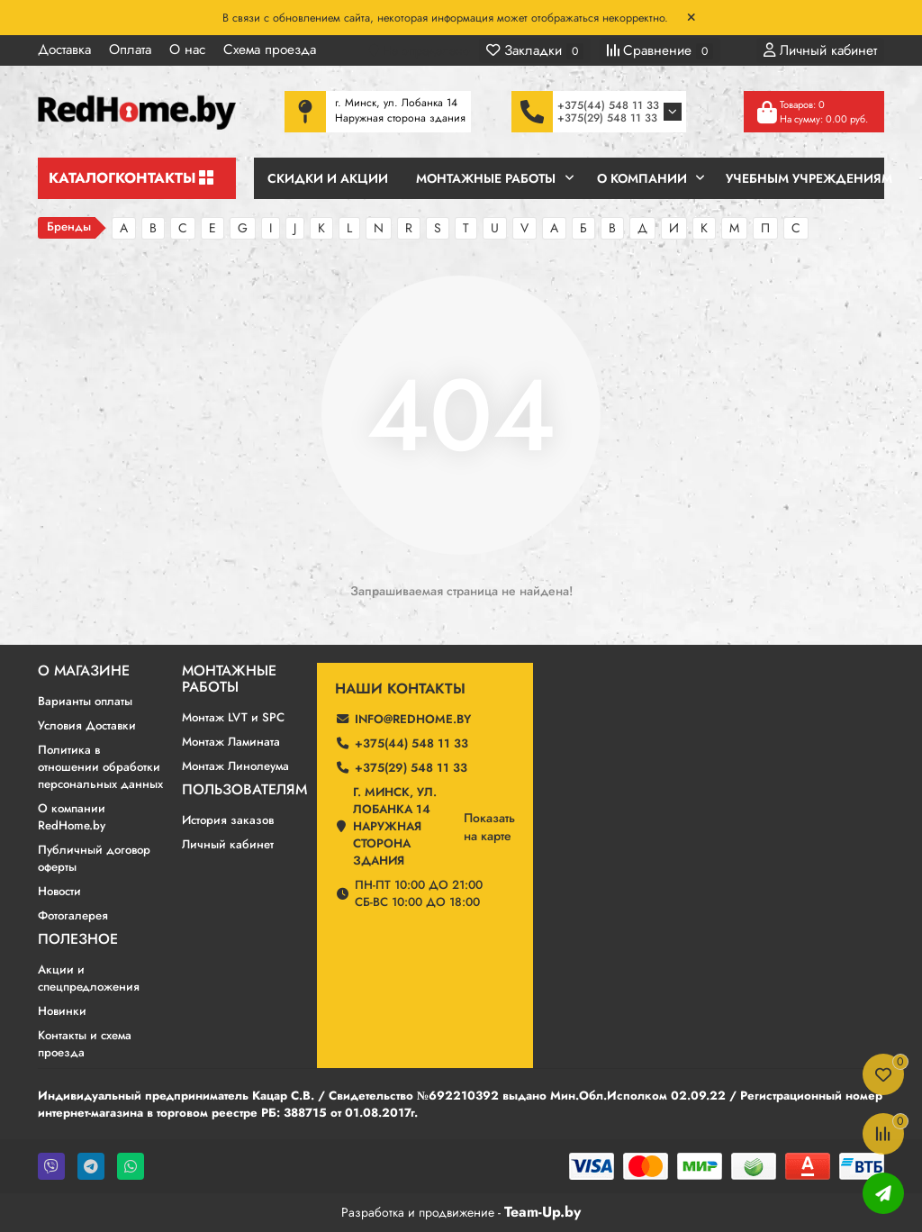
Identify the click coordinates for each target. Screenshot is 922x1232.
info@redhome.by (413, 719)
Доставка (64, 49)
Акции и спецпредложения (89, 978)
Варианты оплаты (85, 701)
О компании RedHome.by (71, 817)
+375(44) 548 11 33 (608, 105)
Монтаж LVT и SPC (233, 717)
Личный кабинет (228, 844)
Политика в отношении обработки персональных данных (100, 767)
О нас (187, 49)
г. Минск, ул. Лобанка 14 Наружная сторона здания (395, 826)
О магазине (84, 671)
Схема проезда (269, 49)
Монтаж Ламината (231, 741)
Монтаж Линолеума (235, 766)
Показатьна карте (489, 827)
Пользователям (244, 790)
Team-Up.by (542, 1211)
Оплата (130, 49)
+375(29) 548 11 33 (607, 118)
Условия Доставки (87, 725)
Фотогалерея (73, 915)
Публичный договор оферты (94, 858)
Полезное (78, 939)
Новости (59, 891)
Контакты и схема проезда (84, 1044)
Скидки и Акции (327, 178)
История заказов (228, 820)
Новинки (62, 1010)
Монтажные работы (229, 679)
